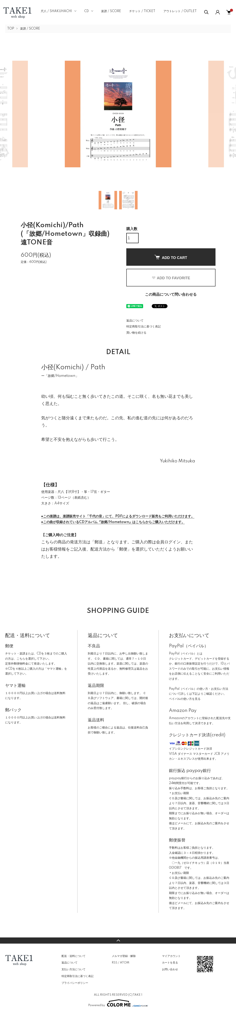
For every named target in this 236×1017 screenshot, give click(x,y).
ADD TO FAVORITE (171, 278)
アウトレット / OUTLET (180, 11)
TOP (10, 28)
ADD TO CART (170, 257)
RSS (114, 962)
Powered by (118, 1003)
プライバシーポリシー (75, 983)
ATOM (124, 962)
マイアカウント (171, 956)
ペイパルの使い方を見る (185, 699)
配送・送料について (74, 956)
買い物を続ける (136, 332)
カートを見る (170, 962)
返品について (135, 320)
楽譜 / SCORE (111, 11)
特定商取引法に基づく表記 (143, 326)
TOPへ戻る (118, 940)
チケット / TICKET (142, 11)
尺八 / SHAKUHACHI (56, 11)
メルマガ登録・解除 (124, 956)
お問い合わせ (170, 969)
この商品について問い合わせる (171, 295)
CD (86, 11)
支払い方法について (74, 969)
